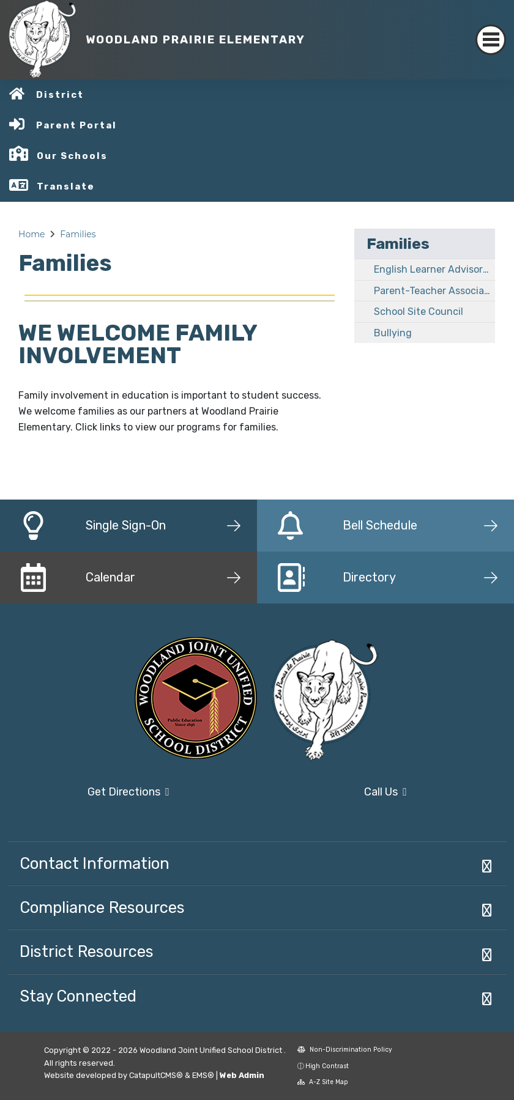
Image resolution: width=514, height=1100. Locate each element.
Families (77, 234)
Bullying (393, 333)
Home (31, 234)
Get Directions (128, 792)
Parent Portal (76, 125)
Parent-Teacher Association (434, 291)
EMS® (203, 1075)
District (60, 94)
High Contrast (327, 1066)
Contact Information (94, 863)
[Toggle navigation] (490, 39)
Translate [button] (66, 186)
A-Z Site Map (322, 1082)
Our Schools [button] (72, 155)
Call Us (385, 792)
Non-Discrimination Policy (344, 1050)
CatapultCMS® (156, 1075)
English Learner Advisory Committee (434, 269)
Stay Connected (78, 996)
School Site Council (418, 311)
